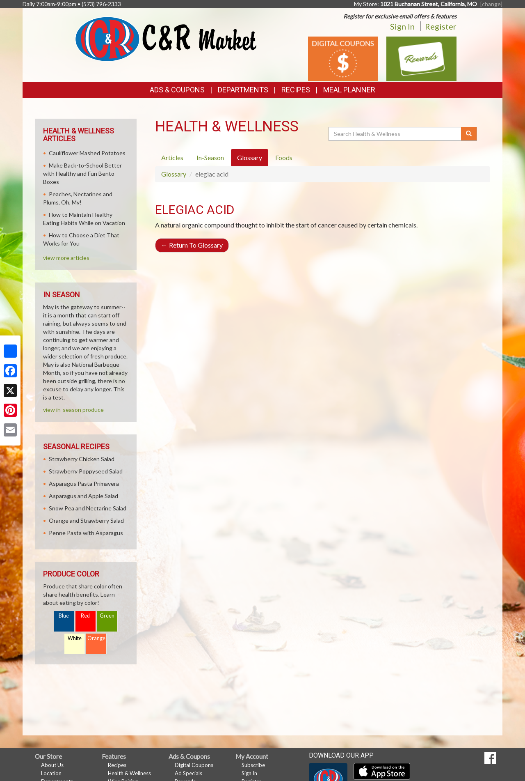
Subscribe (253, 765)
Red (85, 616)
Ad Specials (188, 773)
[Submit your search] (469, 134)
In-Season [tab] (210, 157)
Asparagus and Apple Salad (83, 495)
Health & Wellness (129, 773)
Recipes (295, 89)
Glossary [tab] (249, 157)
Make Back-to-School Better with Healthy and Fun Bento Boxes (82, 173)
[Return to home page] (166, 38)
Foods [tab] (283, 157)
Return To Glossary (192, 245)
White (75, 638)
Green (107, 616)
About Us (52, 765)
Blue (64, 616)
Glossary (173, 174)
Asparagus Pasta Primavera (84, 483)
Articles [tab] (172, 157)
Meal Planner (349, 89)
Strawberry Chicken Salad (81, 458)
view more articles (66, 257)
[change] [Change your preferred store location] (491, 3)
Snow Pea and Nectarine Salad (87, 508)
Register (441, 26)
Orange (96, 638)
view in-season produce (73, 409)
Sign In (402, 26)
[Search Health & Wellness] (395, 134)
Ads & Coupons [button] (177, 89)
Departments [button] (243, 89)
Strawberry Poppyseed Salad (86, 471)
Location (51, 773)
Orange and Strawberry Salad (86, 520)
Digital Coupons (194, 765)
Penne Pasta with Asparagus (86, 532)
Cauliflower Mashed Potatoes (87, 152)
